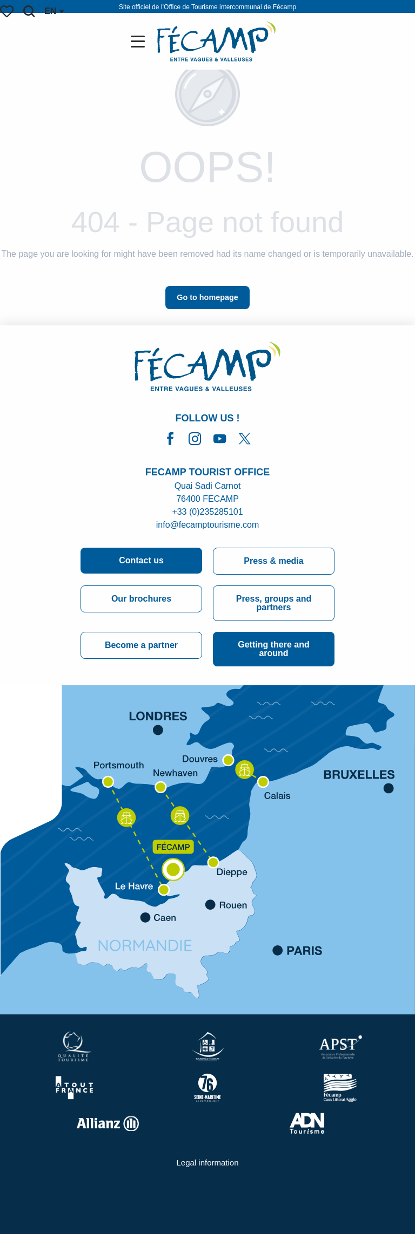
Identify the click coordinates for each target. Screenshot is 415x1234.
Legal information (207, 1162)
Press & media (273, 560)
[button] (29, 11)
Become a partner (141, 645)
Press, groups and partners (274, 603)
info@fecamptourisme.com (207, 524)
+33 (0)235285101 (207, 511)
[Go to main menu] (140, 41)
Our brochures (141, 598)
